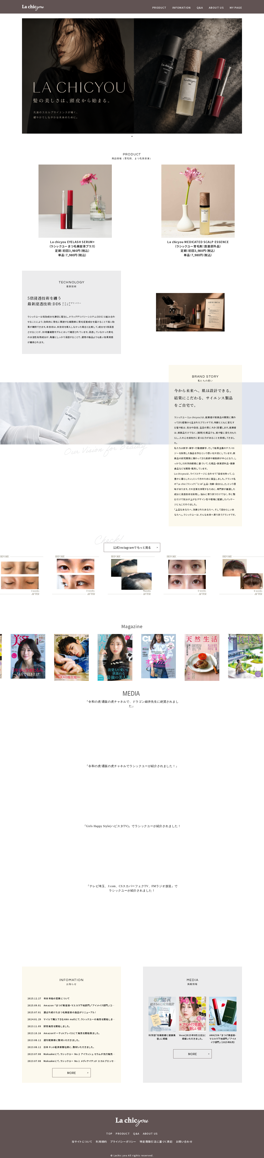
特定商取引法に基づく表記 (156, 1141)
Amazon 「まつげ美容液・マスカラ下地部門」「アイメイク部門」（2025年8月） (71, 1005)
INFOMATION (181, 7)
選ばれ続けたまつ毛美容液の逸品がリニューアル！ (61, 1012)
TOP (109, 1133)
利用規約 (101, 1141)
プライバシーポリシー (123, 1141)
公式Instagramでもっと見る (127, 546)
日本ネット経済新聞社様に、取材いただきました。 (60, 1047)
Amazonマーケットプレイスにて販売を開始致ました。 (63, 1033)
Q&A (200, 7)
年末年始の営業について (48, 998)
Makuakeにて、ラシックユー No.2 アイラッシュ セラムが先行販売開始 (71, 1054)
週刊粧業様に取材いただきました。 (53, 1040)
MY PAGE (236, 7)
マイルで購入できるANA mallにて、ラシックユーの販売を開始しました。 (71, 1019)
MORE (71, 1073)
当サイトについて (82, 1141)
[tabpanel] (132, 76)
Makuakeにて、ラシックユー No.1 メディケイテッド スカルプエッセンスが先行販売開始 (71, 1061)
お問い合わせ (184, 1141)
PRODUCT (159, 7)
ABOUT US (216, 7)
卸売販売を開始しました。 (48, 1026)
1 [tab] (132, 136)
